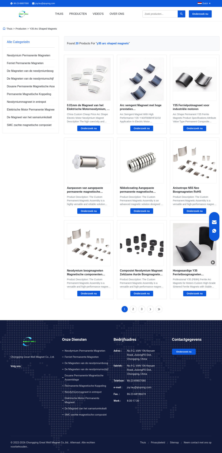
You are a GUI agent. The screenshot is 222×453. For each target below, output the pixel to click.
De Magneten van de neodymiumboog (28, 70)
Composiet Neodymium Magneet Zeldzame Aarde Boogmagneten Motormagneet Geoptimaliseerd (141, 274)
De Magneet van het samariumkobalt (28, 117)
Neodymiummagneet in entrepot (26, 101)
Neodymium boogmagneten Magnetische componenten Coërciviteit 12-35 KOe (85, 274)
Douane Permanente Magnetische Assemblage (28, 86)
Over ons (117, 13)
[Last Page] (159, 309)
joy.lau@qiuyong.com (45, 3)
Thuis (59, 13)
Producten (78, 13)
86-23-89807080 (136, 380)
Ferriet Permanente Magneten (25, 63)
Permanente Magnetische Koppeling (28, 94)
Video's (98, 13)
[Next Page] (150, 309)
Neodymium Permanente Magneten (28, 55)
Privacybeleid (158, 442)
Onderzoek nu (200, 14)
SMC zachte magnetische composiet (28, 125)
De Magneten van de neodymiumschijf (28, 78)
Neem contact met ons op (197, 442)
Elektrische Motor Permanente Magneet (28, 109)
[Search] (181, 13)
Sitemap (174, 442)
